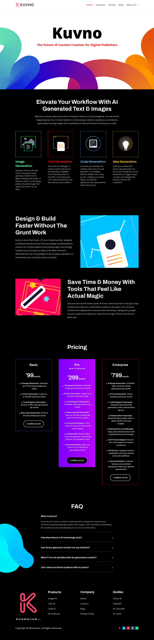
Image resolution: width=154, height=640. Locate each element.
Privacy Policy (87, 613)
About (83, 598)
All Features (54, 613)
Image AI (52, 598)
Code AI (52, 608)
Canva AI (117, 598)
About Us (131, 5)
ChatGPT (117, 603)
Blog (121, 5)
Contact (84, 603)
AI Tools (117, 613)
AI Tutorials (119, 608)
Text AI (51, 603)
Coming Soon (34, 424)
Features (100, 5)
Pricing (112, 5)
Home (89, 5)
